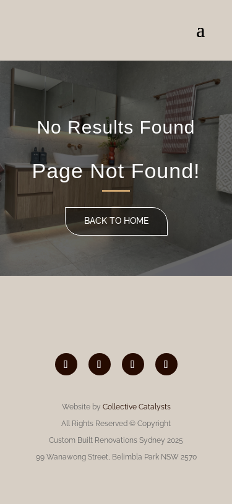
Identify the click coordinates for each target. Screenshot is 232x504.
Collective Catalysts (137, 407)
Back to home (116, 221)
